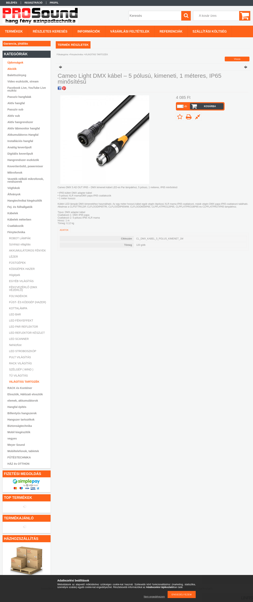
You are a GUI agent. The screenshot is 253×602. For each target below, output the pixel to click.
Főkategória (62, 54)
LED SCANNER (19, 338)
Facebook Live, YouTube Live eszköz (27, 89)
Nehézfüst (15, 345)
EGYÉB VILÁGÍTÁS (21, 281)
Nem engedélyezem (154, 596)
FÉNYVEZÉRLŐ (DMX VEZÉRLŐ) (23, 289)
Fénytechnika (76, 54)
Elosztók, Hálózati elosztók (25, 394)
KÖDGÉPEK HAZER (22, 268)
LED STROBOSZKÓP (22, 351)
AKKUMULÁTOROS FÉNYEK (27, 250)
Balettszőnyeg (17, 75)
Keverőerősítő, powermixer (25, 166)
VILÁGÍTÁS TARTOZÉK (24, 381)
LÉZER (13, 256)
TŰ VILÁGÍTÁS (18, 375)
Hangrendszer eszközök (23, 160)
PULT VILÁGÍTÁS (20, 357)
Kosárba (210, 106)
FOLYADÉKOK (18, 296)
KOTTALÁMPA (18, 308)
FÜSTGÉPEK (17, 262)
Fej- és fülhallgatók (20, 206)
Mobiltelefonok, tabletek (23, 451)
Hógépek (14, 275)
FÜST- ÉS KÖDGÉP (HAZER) (27, 302)
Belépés (11, 2)
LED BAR (15, 314)
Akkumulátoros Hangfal (23, 134)
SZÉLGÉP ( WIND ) (21, 369)
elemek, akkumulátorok (23, 400)
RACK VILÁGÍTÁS (20, 363)
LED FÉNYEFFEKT (21, 320)
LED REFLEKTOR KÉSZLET (27, 332)
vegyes (12, 438)
